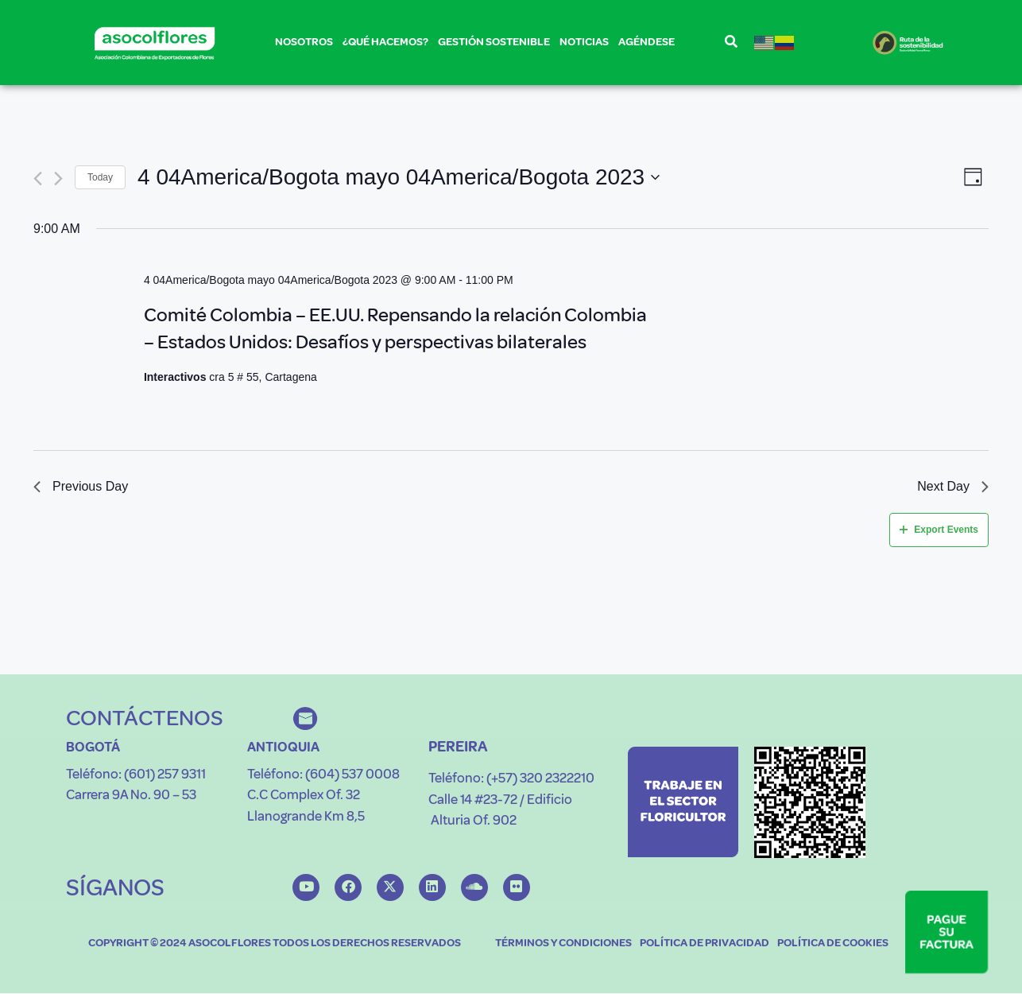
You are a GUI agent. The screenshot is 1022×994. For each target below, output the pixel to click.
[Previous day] (37, 177)
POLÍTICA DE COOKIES (832, 943)
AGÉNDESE (646, 42)
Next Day (953, 486)
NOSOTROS (304, 45)
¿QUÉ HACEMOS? (385, 45)
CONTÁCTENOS (144, 718)
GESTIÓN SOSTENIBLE (494, 45)
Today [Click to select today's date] (100, 176)
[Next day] (58, 177)
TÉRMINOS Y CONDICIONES (563, 943)
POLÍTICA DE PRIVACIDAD (704, 943)
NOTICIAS (584, 42)
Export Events (939, 529)
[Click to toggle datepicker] (398, 177)
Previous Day (80, 486)
